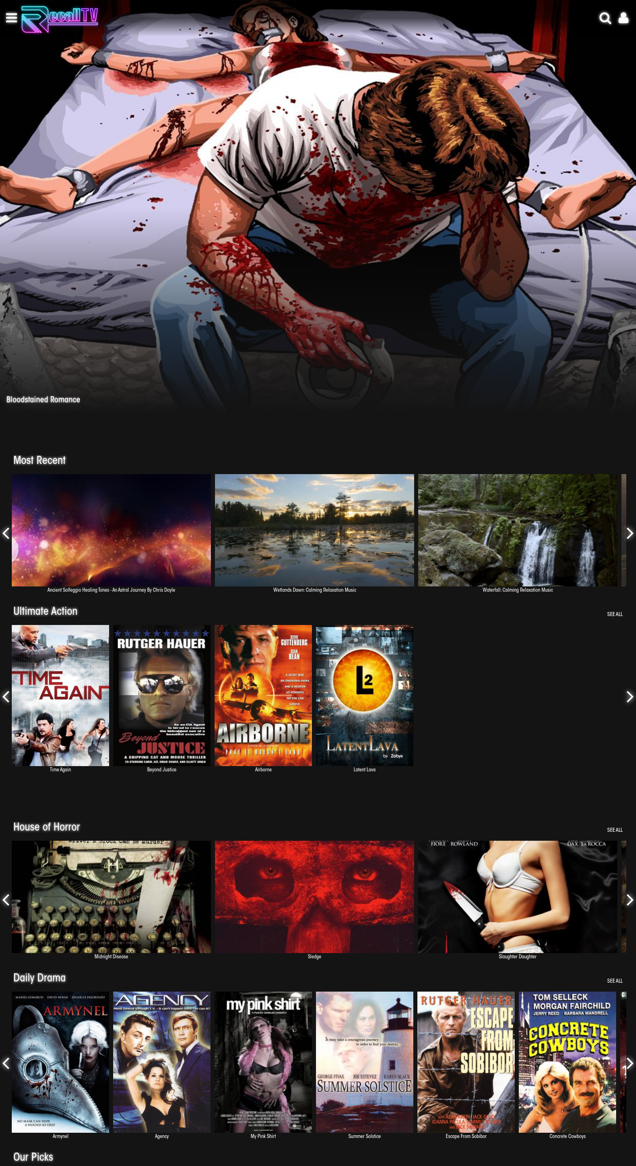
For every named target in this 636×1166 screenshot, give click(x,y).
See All (615, 614)
